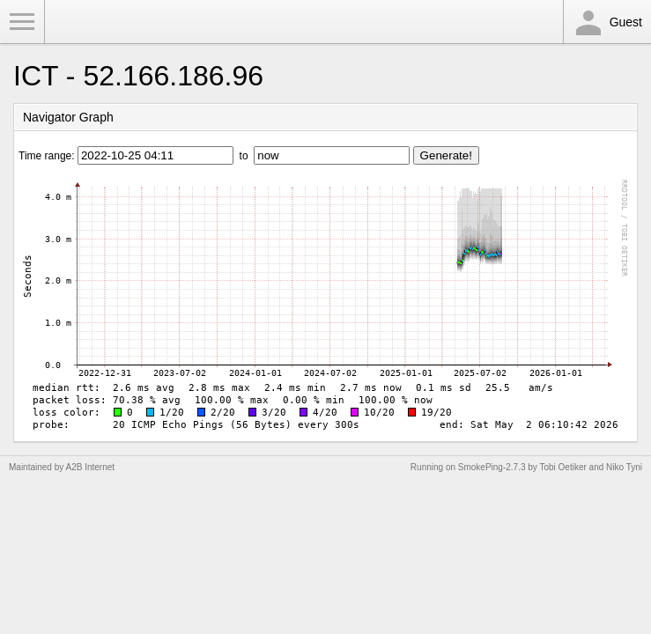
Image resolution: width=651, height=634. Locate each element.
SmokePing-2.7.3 (492, 467)
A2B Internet (90, 467)
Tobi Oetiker (562, 467)
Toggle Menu (22, 22)
